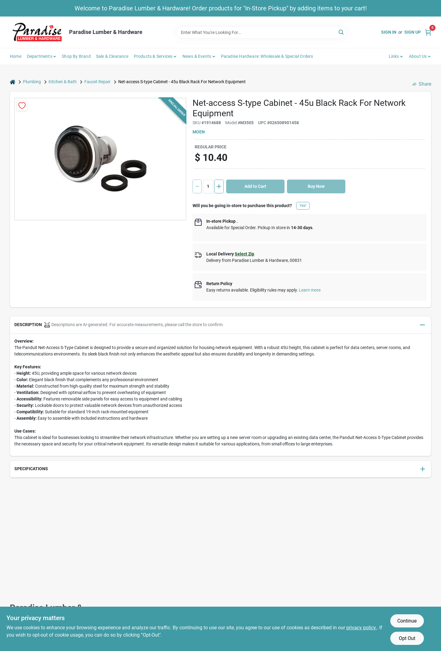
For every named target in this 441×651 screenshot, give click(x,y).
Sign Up (412, 32)
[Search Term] (261, 32)
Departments (39, 56)
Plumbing (32, 81)
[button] (220, 325)
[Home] (12, 82)
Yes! (303, 205)
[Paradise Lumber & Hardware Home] (37, 32)
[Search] (341, 32)
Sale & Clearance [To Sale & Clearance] (112, 56)
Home (15, 56)
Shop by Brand (76, 56)
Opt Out (407, 638)
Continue (407, 621)
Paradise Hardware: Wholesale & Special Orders (267, 56)
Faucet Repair (97, 81)
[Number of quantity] (208, 186)
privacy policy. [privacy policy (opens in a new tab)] (361, 628)
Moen (199, 131)
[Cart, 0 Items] (428, 32)
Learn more (310, 290)
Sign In (388, 32)
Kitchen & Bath (63, 81)
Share (422, 84)
